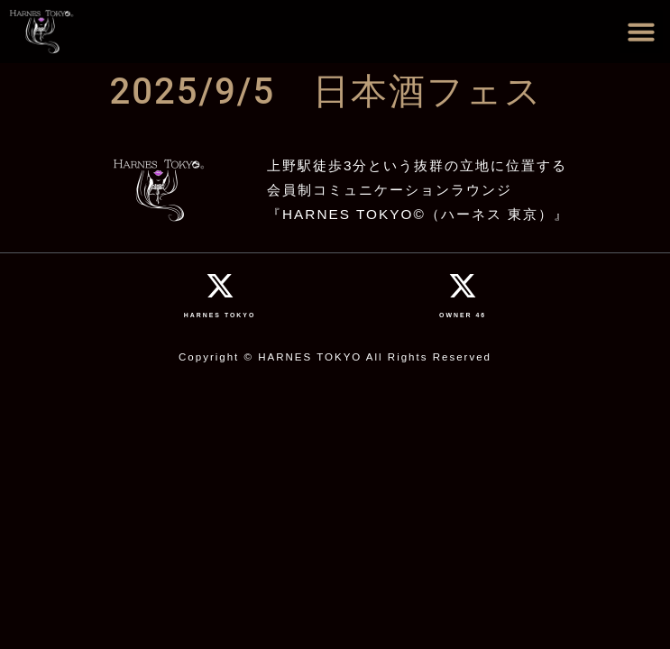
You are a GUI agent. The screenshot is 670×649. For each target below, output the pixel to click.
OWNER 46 (462, 315)
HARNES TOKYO (220, 315)
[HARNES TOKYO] (220, 285)
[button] (641, 31)
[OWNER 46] (462, 285)
